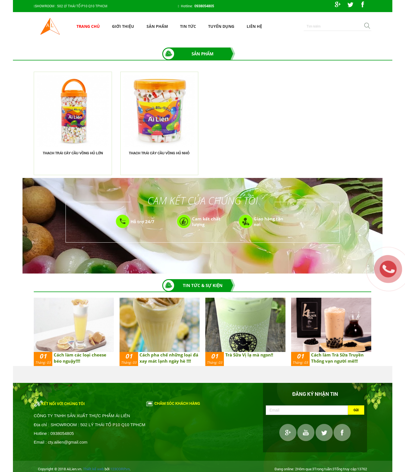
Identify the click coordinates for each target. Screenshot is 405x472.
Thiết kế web (93, 468)
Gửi (356, 410)
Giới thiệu (123, 26)
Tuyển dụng (221, 26)
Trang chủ (88, 26)
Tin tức (188, 26)
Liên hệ (254, 26)
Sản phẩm (157, 26)
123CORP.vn (120, 468)
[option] (74, 332)
